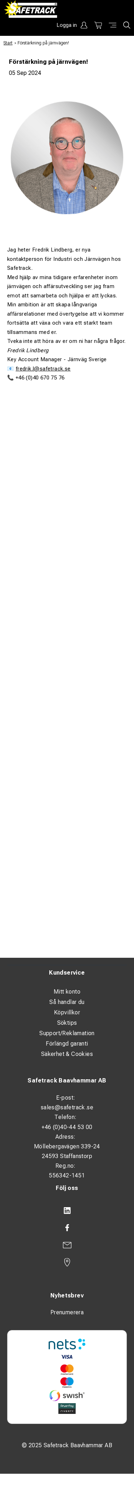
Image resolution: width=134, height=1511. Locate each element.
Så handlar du (66, 1002)
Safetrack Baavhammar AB (67, 1080)
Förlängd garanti (67, 1043)
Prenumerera (67, 1312)
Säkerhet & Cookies (67, 1054)
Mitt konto (67, 991)
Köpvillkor (67, 1012)
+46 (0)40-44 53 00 (66, 1127)
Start (8, 43)
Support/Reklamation (67, 1033)
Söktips (67, 1022)
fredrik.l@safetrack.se (43, 368)
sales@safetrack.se (67, 1107)
